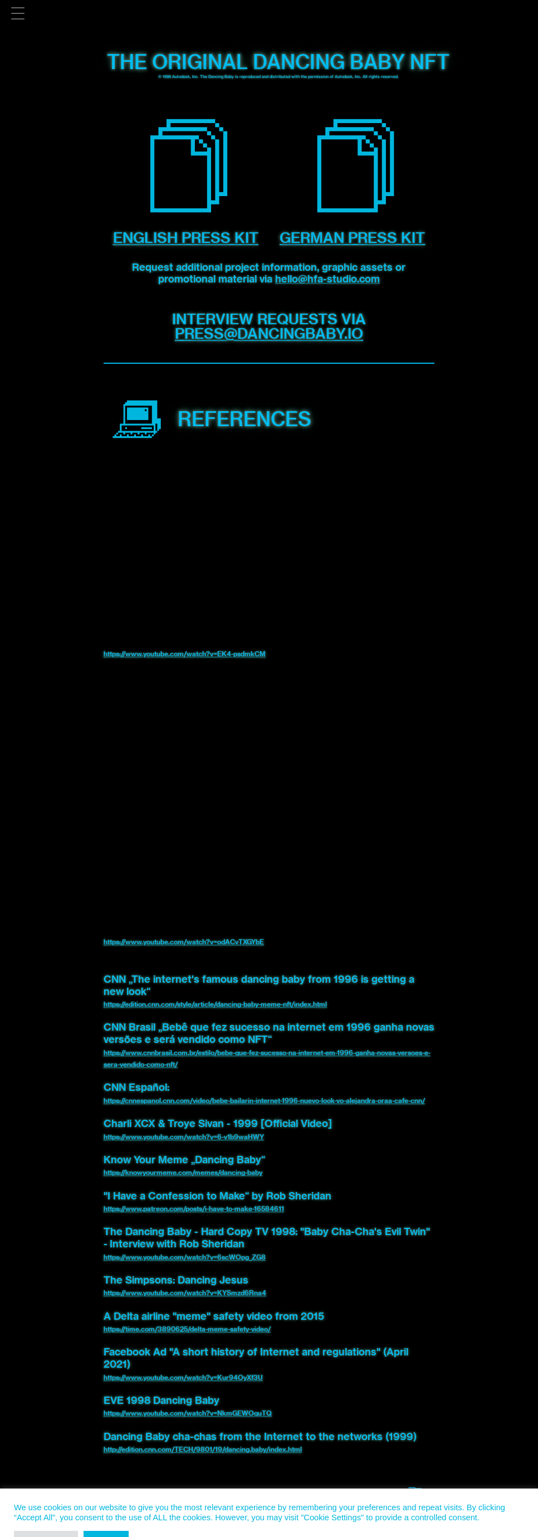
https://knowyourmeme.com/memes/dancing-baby (183, 1172)
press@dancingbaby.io (269, 333)
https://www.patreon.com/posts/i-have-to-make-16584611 (194, 1208)
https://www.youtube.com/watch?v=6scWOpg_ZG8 (185, 1257)
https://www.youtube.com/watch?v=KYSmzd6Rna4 (185, 1293)
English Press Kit (185, 237)
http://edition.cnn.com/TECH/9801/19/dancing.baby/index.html (203, 1449)
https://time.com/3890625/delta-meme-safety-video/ (187, 1329)
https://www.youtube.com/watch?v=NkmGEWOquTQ (188, 1413)
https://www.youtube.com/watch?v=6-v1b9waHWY (184, 1137)
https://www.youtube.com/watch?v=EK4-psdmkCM (185, 654)
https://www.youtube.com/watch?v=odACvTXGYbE (184, 942)
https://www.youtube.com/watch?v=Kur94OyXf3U (183, 1377)
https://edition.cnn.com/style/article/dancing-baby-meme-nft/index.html (215, 1004)
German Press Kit (352, 237)
